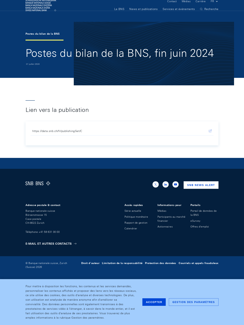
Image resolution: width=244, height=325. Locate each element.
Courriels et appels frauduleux (198, 263)
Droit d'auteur (90, 263)
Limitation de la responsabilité (122, 263)
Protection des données (160, 263)
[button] (214, 7)
